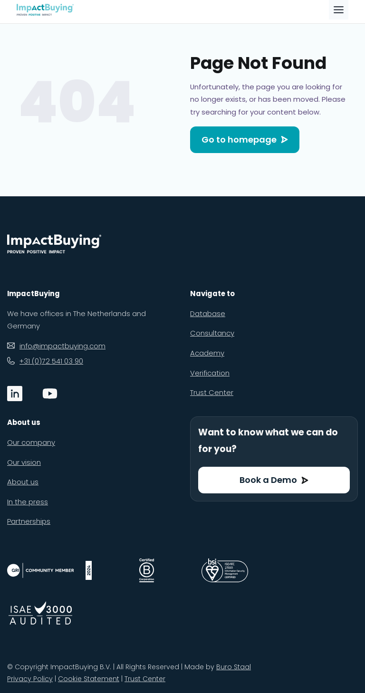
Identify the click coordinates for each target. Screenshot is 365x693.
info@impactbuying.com (62, 346)
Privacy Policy (30, 678)
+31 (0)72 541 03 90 (51, 361)
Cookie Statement (88, 678)
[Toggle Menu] (338, 9)
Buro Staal (233, 667)
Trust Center (145, 678)
